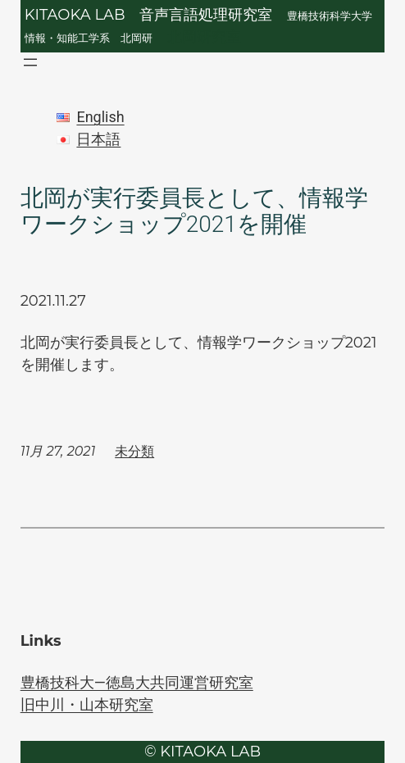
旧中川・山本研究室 (86, 704)
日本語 (98, 139)
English (100, 116)
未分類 (134, 451)
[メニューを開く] (30, 62)
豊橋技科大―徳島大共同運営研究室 (136, 682)
